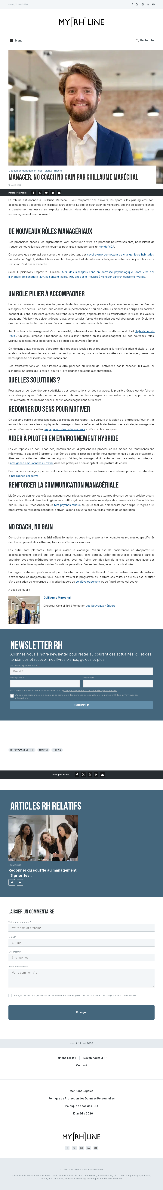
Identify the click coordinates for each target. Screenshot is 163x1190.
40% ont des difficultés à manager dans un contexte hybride (107, 276)
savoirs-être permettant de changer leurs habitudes (120, 254)
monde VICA (106, 246)
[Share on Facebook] (33, 193)
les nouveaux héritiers (22, 750)
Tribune (58, 170)
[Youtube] (153, 4)
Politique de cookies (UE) (81, 1106)
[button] (11, 882)
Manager (43, 750)
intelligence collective (24, 475)
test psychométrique (67, 505)
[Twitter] (137, 4)
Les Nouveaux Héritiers (100, 605)
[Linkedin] (148, 4)
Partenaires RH (66, 1057)
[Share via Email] (59, 193)
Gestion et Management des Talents (30, 170)
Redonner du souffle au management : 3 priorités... (42, 873)
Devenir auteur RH (95, 1057)
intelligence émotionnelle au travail (32, 463)
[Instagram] (143, 4)
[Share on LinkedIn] (53, 193)
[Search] (145, 40)
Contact (81, 1065)
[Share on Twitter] (40, 193)
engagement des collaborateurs (65, 429)
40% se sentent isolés (53, 276)
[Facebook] (132, 4)
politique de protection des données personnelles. (90, 690)
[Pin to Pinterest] (46, 193)
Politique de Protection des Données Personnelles (81, 1098)
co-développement (88, 581)
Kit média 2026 (83, 1113)
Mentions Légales (81, 1090)
